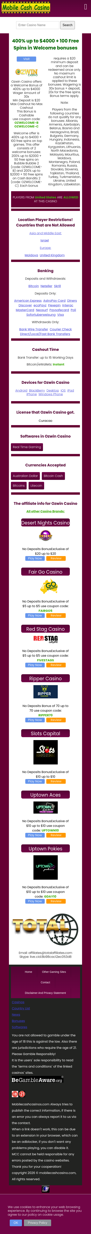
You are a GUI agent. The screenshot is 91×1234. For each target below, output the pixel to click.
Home (28, 971)
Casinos (18, 1002)
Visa (60, 314)
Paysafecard (59, 310)
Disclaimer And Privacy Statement (45, 992)
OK (16, 1222)
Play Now (35, 558)
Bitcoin (33, 286)
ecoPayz (39, 305)
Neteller (46, 286)
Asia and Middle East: (45, 233)
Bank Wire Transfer (33, 329)
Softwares (19, 1027)
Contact (45, 982)
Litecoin (36, 485)
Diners (72, 300)
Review (56, 558)
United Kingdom (52, 255)
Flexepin (54, 305)
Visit (26, 59)
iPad (70, 390)
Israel (44, 240)
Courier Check (61, 329)
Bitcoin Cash (53, 476)
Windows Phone (50, 394)
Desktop (52, 390)
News (16, 1014)
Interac (67, 305)
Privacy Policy (37, 1222)
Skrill (57, 286)
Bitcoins (19, 485)
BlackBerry (37, 390)
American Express (28, 300)
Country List (21, 1008)
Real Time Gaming (27, 447)
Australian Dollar (25, 476)
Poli (73, 310)
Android (21, 390)
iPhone (31, 394)
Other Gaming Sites (54, 971)
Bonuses (18, 1021)
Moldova (31, 255)
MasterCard (25, 310)
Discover (25, 305)
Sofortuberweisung (41, 314)
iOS (63, 390)
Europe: (45, 248)
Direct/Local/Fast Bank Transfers (45, 334)
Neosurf (42, 310)
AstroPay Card (54, 300)
